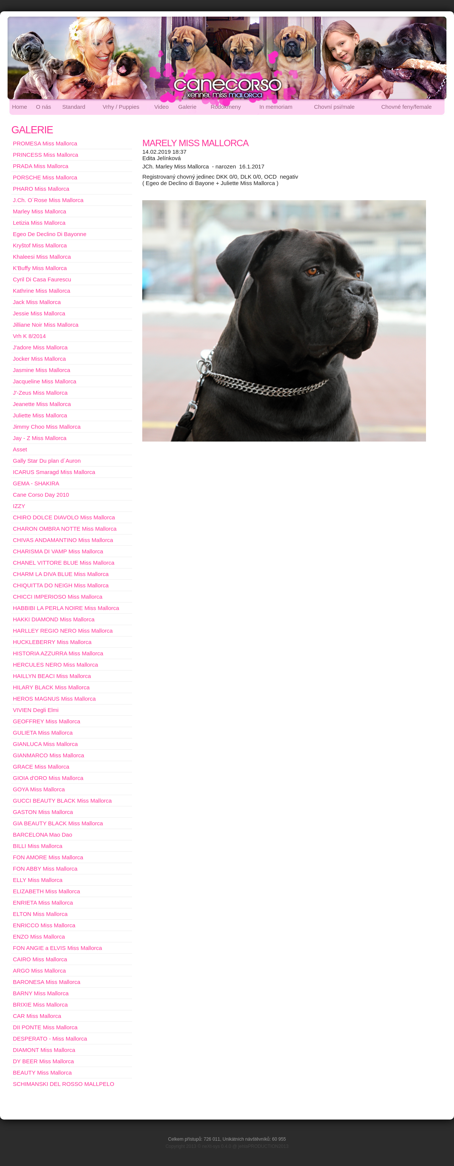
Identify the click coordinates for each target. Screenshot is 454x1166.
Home (19, 106)
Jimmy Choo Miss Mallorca (47, 426)
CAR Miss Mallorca (37, 1016)
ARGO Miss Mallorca (39, 970)
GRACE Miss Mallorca (41, 766)
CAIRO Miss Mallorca (40, 959)
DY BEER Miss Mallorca (43, 1061)
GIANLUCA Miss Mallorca (45, 744)
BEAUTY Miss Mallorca (42, 1072)
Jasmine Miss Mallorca (41, 370)
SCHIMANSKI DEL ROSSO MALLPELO (63, 1084)
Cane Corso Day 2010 (41, 494)
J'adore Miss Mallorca (40, 347)
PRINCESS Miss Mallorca (45, 154)
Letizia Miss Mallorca (39, 222)
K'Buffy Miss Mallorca (40, 268)
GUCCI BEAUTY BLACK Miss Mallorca (62, 800)
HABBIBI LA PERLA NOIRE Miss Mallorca (66, 608)
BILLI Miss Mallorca (37, 846)
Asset (20, 449)
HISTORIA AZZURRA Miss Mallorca (58, 653)
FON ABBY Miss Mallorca (45, 868)
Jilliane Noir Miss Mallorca (45, 324)
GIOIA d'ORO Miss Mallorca (48, 778)
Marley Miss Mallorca (39, 211)
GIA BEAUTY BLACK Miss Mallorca (58, 823)
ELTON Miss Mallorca (40, 914)
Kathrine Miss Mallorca (41, 290)
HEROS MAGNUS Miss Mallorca (54, 698)
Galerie (187, 106)
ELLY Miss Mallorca (37, 880)
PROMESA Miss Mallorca (45, 143)
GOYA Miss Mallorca (39, 789)
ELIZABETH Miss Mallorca (46, 891)
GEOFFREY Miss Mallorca (46, 721)
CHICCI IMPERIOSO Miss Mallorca (58, 596)
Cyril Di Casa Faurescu (42, 279)
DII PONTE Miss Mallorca (45, 1027)
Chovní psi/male (334, 106)
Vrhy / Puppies (121, 106)
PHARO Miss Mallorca (41, 188)
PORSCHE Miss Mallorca (45, 177)
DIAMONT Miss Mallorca (44, 1050)
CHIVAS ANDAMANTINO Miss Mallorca (63, 540)
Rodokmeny (226, 106)
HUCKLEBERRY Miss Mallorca (52, 642)
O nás (43, 106)
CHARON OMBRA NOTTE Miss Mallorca (65, 528)
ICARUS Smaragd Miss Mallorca (54, 472)
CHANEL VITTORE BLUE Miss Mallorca (63, 562)
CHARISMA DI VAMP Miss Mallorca (58, 551)
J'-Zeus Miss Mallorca (40, 392)
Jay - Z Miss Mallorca (40, 438)
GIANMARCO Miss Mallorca (48, 755)
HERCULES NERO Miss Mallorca (55, 664)
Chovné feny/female (406, 106)
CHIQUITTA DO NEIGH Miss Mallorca (61, 585)
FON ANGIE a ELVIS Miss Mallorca (57, 948)
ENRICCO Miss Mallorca (44, 925)
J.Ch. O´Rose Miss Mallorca (48, 200)
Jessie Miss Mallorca (39, 313)
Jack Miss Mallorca (37, 302)
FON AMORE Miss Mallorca (48, 857)
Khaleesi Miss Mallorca (42, 256)
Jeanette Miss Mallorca (42, 404)
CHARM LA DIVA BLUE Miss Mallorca (61, 574)
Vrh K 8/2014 (29, 336)
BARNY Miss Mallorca (40, 993)
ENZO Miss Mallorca (39, 936)
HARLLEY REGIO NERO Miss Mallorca (63, 630)
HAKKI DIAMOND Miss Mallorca (54, 619)
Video (161, 106)
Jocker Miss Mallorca (39, 358)
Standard (73, 106)
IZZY (19, 506)
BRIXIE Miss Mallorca (40, 1004)
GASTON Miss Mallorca (43, 812)
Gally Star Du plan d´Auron (47, 460)
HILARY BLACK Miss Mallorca (51, 687)
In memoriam (276, 106)
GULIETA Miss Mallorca (43, 732)
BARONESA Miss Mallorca (46, 982)
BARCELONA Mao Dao (42, 834)
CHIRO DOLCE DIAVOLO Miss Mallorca (64, 517)
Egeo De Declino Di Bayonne (49, 234)
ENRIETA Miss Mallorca (43, 902)
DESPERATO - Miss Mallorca (50, 1038)
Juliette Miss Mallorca (40, 415)
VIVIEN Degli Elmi (36, 710)
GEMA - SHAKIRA (36, 483)
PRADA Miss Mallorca (40, 166)
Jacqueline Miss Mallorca (44, 381)
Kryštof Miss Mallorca (40, 245)
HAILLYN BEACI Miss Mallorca (52, 676)
